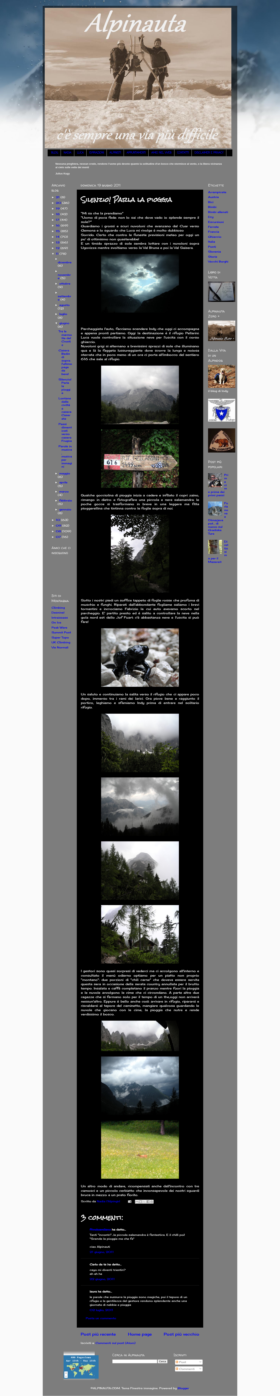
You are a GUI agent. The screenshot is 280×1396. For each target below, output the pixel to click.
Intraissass (60, 617)
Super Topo (60, 637)
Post (181, 1362)
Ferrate (213, 226)
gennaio (65, 509)
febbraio (65, 500)
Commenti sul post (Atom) (115, 1343)
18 (58, 214)
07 (59, 536)
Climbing (58, 607)
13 (58, 242)
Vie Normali (60, 647)
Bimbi (212, 207)
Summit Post (61, 632)
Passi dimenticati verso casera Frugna (65, 432)
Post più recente (98, 1334)
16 (58, 225)
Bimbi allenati (218, 212)
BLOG (54, 153)
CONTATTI (183, 153)
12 (58, 248)
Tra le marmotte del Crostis (65, 338)
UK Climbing (61, 642)
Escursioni (216, 222)
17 (58, 219)
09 (59, 525)
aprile (63, 482)
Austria (213, 197)
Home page (140, 1334)
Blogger (183, 1388)
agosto (64, 305)
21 (58, 197)
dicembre (65, 262)
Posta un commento (101, 1318)
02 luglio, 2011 (101, 1310)
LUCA (80, 153)
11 (58, 253)
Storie (212, 256)
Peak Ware (59, 627)
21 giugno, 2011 (102, 1252)
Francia (213, 231)
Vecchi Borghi (218, 261)
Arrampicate (217, 192)
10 (58, 520)
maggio (64, 473)
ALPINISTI (115, 153)
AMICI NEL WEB (161, 153)
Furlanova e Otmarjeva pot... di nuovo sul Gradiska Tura (218, 518)
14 (58, 236)
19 (58, 208)
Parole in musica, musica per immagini (65, 456)
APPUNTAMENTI (136, 153)
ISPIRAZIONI (96, 153)
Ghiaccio (214, 236)
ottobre (64, 283)
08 (59, 531)
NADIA (67, 153)
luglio (63, 314)
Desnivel (58, 612)
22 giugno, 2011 (102, 1279)
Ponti (212, 246)
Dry (211, 216)
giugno (64, 323)
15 (58, 231)
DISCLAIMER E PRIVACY (208, 153)
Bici (211, 202)
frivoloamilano (100, 1229)
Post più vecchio (181, 1334)
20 (59, 202)
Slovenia (214, 251)
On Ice (56, 622)
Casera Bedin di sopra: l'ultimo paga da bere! (65, 362)
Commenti (185, 1368)
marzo (64, 491)
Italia (211, 241)
